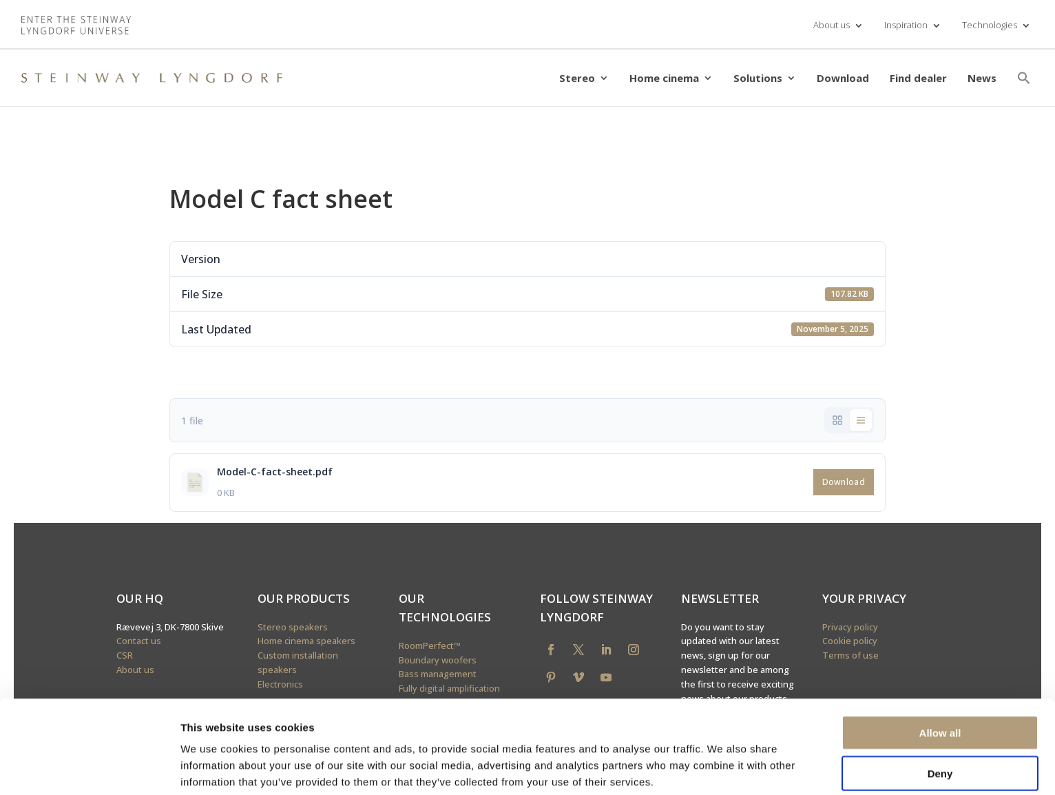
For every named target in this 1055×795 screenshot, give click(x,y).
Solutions (757, 78)
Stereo (577, 78)
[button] (1024, 78)
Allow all (940, 674)
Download (843, 78)
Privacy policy (850, 627)
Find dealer (918, 78)
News (982, 78)
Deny (940, 715)
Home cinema (664, 78)
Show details (723, 768)
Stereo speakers (293, 627)
